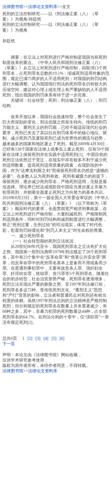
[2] (29, 338)
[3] (38, 338)
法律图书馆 (12, 6)
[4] (46, 338)
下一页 (8, 344)
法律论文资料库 (42, 6)
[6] (61, 338)
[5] (53, 338)
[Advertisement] (56, 430)
